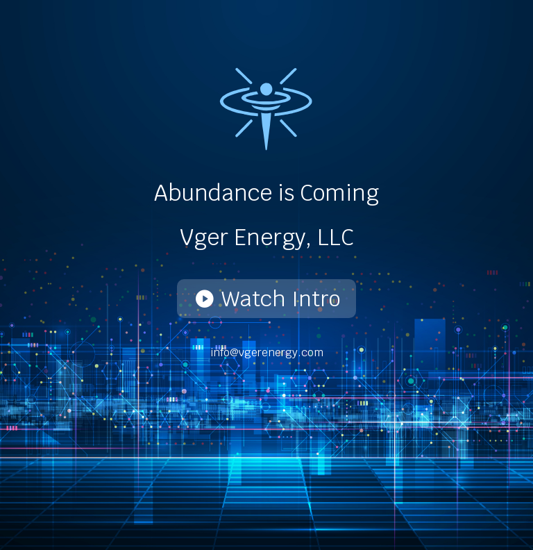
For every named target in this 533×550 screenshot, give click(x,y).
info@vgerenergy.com (266, 352)
